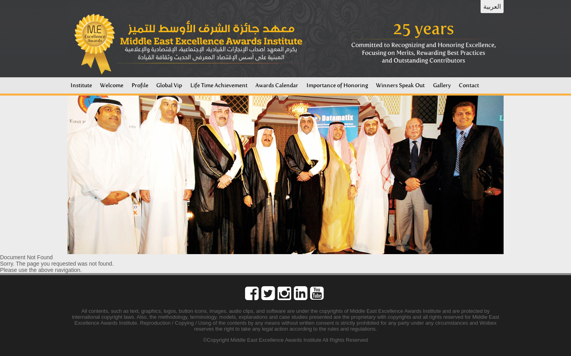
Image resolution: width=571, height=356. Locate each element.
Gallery (442, 85)
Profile (140, 85)
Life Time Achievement (218, 85)
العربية (492, 6)
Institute (81, 85)
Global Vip (169, 85)
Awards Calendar (276, 85)
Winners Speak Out (400, 85)
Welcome (111, 85)
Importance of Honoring (337, 85)
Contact (469, 85)
